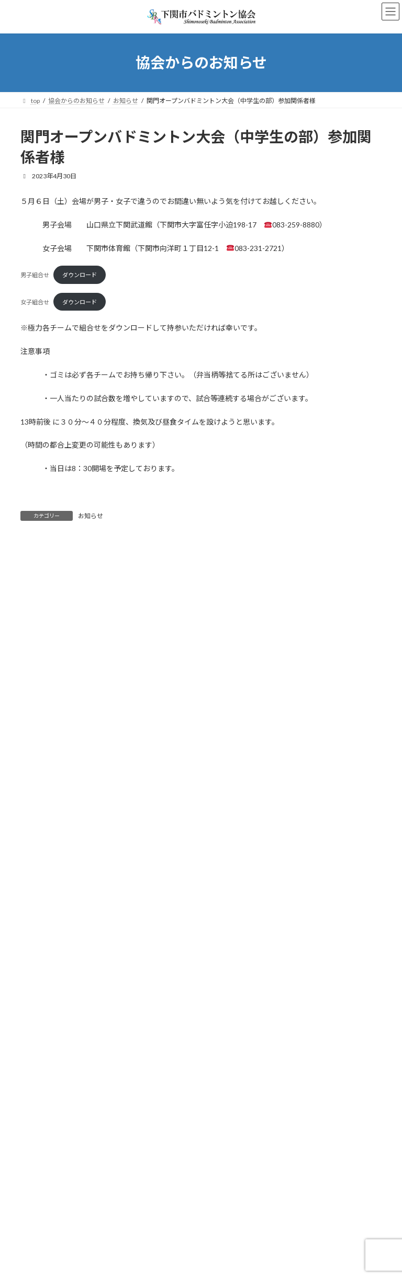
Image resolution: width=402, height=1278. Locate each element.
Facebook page (201, 1118)
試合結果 (39, 1037)
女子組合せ (34, 302)
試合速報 (39, 1056)
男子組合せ (34, 274)
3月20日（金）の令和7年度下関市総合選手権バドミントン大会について (189, 871)
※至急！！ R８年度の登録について (132, 812)
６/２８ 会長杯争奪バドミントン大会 (134, 753)
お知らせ (90, 516)
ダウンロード (79, 274)
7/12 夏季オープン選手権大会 (122, 694)
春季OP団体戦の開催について (120, 930)
